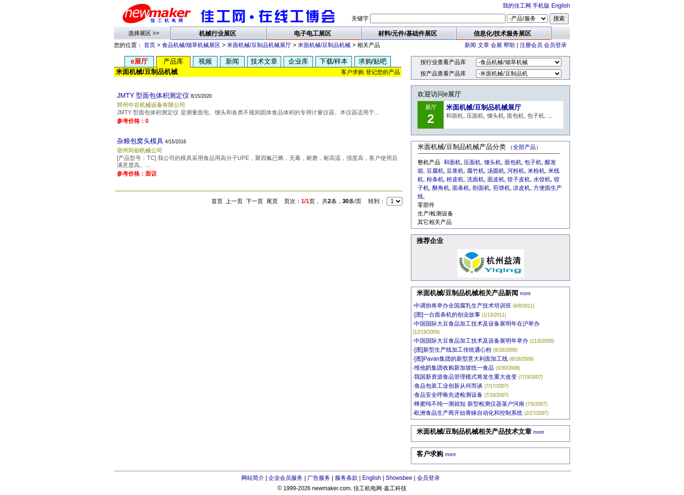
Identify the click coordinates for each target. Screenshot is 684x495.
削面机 (481, 188)
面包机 (513, 162)
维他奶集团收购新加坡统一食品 (454, 367)
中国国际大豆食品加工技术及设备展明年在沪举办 (477, 323)
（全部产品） (524, 147)
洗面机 (475, 179)
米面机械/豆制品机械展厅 (259, 45)
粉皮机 (455, 179)
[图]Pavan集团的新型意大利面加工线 (461, 358)
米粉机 (536, 171)
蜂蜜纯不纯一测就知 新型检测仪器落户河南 (469, 404)
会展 (496, 45)
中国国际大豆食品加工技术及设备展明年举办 (471, 340)
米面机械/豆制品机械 (324, 45)
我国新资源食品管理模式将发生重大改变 (465, 377)
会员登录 (555, 45)
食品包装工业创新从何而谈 (448, 386)
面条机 (460, 188)
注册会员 (531, 45)
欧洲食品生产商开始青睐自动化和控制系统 (468, 413)
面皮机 (495, 179)
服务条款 (346, 478)
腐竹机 (475, 171)
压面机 (472, 162)
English (560, 5)
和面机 (452, 162)
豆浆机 (455, 171)
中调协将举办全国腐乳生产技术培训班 (462, 305)
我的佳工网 (517, 5)
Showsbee (399, 478)
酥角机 (440, 188)
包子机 (533, 162)
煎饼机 (501, 188)
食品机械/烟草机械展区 (191, 45)
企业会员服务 (285, 478)
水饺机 (542, 179)
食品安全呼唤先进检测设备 (448, 395)
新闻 (470, 45)
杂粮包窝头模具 (140, 141)
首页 (149, 45)
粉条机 (435, 179)
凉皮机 (521, 188)
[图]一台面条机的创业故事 (447, 314)
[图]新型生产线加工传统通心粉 (453, 349)
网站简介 (252, 478)
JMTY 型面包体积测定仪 (153, 95)
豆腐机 (435, 171)
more (525, 293)
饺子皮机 (518, 179)
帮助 (509, 45)
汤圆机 (495, 171)
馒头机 (492, 162)
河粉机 (515, 171)
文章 (483, 45)
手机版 (541, 5)
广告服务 (318, 478)
